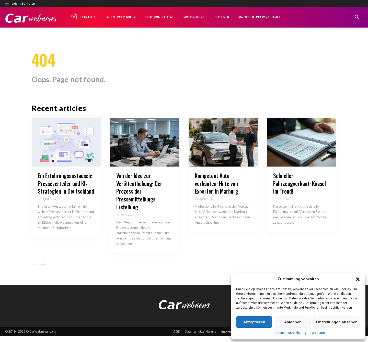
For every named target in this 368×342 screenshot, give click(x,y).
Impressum (317, 333)
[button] (357, 279)
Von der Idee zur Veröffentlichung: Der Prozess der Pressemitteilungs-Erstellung (139, 197)
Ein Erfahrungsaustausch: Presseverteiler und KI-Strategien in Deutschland (66, 189)
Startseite (84, 16)
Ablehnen (293, 322)
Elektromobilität (159, 17)
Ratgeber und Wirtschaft (260, 17)
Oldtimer (221, 17)
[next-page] (43, 267)
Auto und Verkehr (121, 17)
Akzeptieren (254, 322)
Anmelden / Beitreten (20, 3)
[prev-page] (35, 267)
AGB (177, 337)
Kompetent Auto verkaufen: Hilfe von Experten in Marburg (216, 189)
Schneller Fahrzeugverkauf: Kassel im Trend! (299, 189)
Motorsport (194, 17)
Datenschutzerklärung (290, 333)
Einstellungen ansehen (337, 322)
